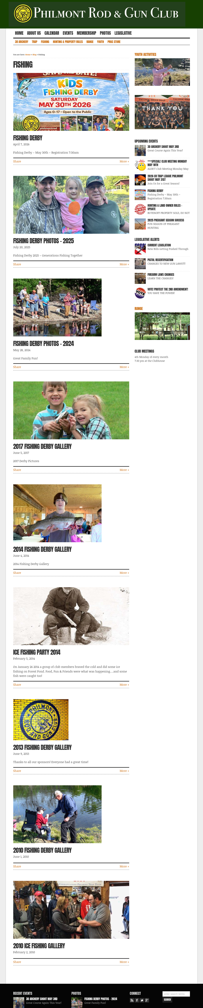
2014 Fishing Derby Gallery (42, 549)
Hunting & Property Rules (68, 42)
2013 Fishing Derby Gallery (42, 747)
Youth (100, 42)
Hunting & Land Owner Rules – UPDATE (165, 207)
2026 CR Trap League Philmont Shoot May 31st (165, 178)
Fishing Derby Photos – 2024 (43, 343)
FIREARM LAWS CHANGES (161, 274)
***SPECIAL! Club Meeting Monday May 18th (167, 163)
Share (17, 161)
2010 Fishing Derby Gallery (42, 850)
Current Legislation (159, 245)
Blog (34, 54)
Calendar (52, 33)
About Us (34, 33)
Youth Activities (145, 54)
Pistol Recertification (160, 260)
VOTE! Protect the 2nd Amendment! (168, 289)
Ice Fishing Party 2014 (36, 652)
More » (124, 161)
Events (68, 33)
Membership (86, 33)
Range (90, 42)
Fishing (45, 42)
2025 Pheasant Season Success (166, 220)
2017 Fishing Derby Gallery (42, 446)
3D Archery (21, 42)
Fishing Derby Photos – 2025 (43, 240)
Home (19, 33)
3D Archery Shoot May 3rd (163, 146)
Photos (105, 33)
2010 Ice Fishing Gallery (39, 945)
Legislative (123, 33)
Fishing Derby (27, 137)
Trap (34, 42)
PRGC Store (113, 42)
